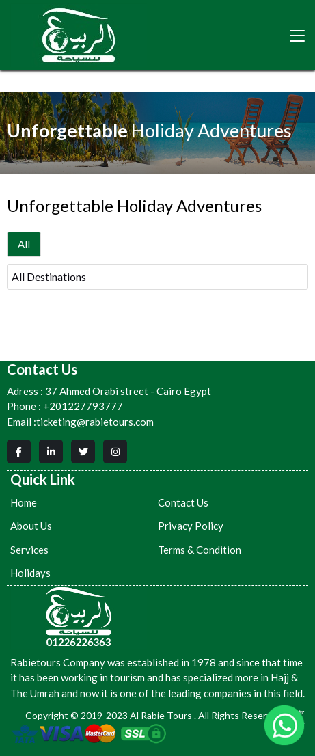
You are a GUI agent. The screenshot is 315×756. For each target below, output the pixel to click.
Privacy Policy (190, 525)
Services (29, 549)
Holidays (30, 573)
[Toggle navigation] (297, 35)
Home (23, 502)
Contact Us (183, 502)
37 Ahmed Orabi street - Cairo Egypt (109, 391)
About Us (31, 525)
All (24, 244)
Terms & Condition (199, 549)
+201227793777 (83, 406)
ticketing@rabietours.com (95, 422)
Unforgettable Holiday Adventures (134, 205)
